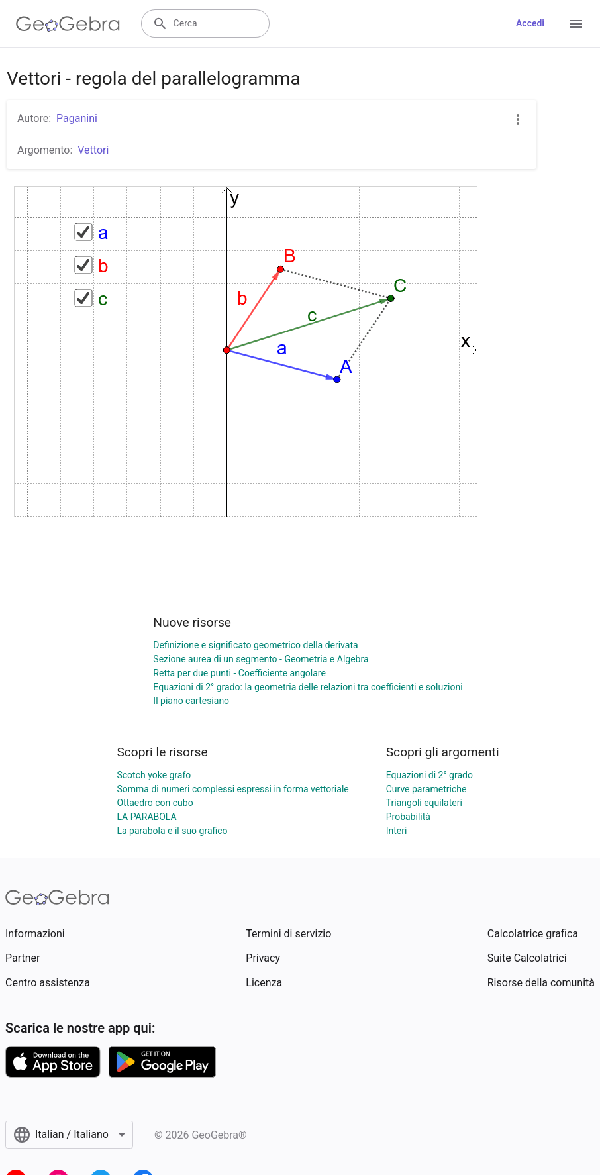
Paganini (76, 118)
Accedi (530, 23)
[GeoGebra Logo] (68, 24)
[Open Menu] (576, 24)
